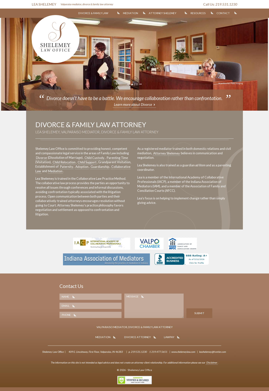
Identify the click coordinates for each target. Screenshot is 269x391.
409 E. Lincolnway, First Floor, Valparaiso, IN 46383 (96, 351)
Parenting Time (117, 157)
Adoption (81, 166)
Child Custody (94, 157)
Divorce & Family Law (93, 13)
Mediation (130, 13)
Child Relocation (64, 162)
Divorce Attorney (137, 337)
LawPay (169, 337)
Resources (198, 13)
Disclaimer (211, 362)
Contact (223, 13)
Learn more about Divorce (133, 104)
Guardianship (100, 166)
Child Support (87, 162)
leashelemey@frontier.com (212, 351)
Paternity (66, 166)
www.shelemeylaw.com (183, 351)
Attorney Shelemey (162, 13)
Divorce (41, 157)
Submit (199, 313)
